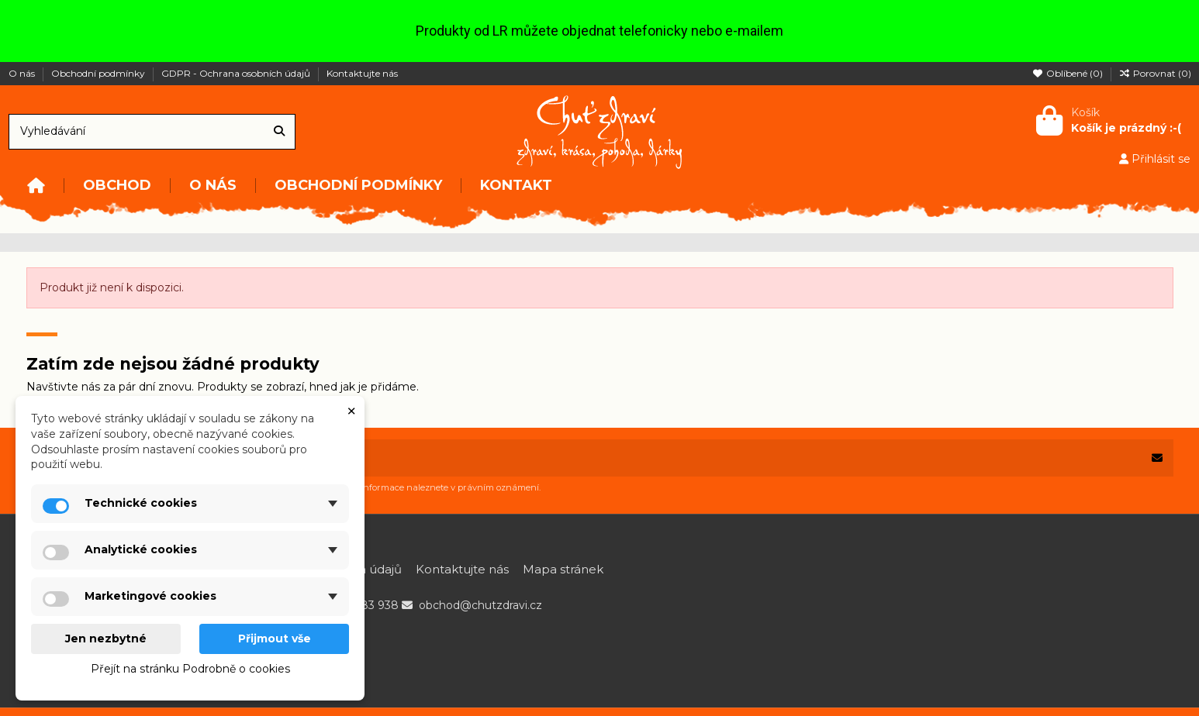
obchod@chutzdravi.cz (480, 605)
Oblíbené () (1068, 73)
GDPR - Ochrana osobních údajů (237, 73)
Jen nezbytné (106, 638)
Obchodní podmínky (99, 73)
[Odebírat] (1157, 458)
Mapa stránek (563, 569)
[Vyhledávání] (279, 131)
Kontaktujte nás (362, 73)
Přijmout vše (274, 638)
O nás (23, 73)
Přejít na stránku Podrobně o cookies (190, 669)
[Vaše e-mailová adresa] (584, 458)
